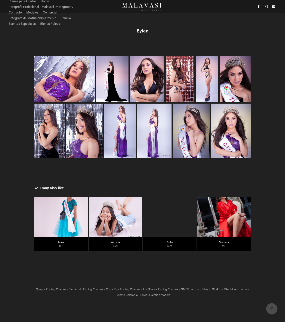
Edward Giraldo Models (155, 295)
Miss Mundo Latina (235, 289)
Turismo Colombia (126, 295)
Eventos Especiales (22, 23)
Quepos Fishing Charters (51, 289)
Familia (66, 18)
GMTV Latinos (190, 289)
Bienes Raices (50, 23)
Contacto (15, 12)
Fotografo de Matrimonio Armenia (32, 18)
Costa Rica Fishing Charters (123, 289)
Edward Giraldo (211, 289)
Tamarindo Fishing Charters (86, 289)
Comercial (50, 12)
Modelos (32, 12)
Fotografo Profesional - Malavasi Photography (41, 7)
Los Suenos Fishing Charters (160, 289)
